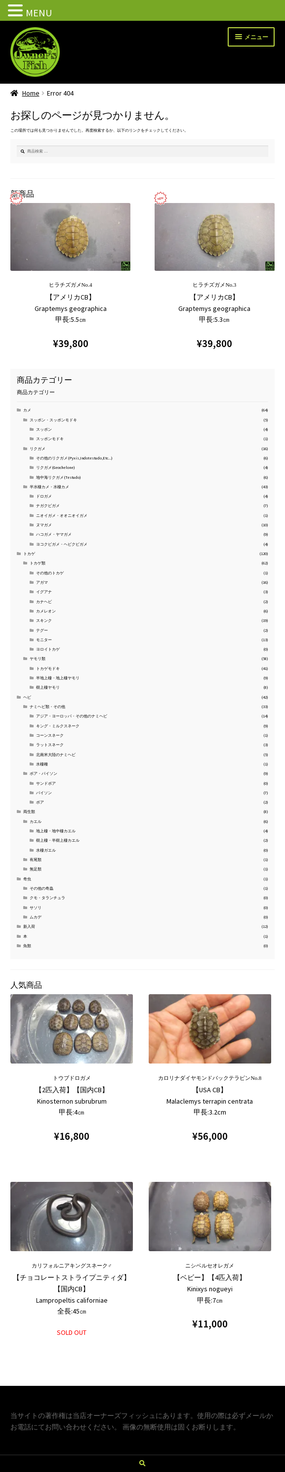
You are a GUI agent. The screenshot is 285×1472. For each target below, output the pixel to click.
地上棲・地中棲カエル (56, 830)
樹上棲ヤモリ (48, 687)
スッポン (44, 429)
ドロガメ (44, 496)
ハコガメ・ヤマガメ (54, 534)
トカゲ (29, 553)
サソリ (35, 907)
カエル (35, 821)
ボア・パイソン (43, 773)
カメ (27, 409)
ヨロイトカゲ (48, 649)
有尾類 (35, 859)
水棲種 (42, 763)
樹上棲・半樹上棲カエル (58, 840)
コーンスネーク (50, 735)
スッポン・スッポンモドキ (53, 419)
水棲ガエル (46, 850)
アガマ (42, 582)
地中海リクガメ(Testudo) (58, 477)
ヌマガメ (44, 524)
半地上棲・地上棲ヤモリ (58, 677)
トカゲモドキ (48, 668)
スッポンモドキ (50, 438)
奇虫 (27, 878)
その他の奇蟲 (41, 888)
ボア (40, 802)
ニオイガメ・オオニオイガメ (61, 515)
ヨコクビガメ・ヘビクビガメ (61, 544)
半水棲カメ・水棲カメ (49, 486)
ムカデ (35, 916)
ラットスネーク (50, 744)
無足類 (35, 868)
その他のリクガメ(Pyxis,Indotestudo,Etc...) (74, 458)
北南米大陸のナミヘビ (56, 754)
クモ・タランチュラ (47, 897)
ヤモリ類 (37, 658)
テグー (42, 630)
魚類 (27, 945)
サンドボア (46, 783)
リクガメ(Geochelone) (55, 467)
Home (31, 93)
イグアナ (44, 591)
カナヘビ (44, 601)
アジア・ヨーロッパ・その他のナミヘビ (71, 715)
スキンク (44, 620)
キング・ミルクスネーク (58, 725)
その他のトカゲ (50, 572)
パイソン (44, 792)
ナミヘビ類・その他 (47, 706)
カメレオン (46, 611)
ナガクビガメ (48, 505)
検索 (142, 1463)
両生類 (29, 811)
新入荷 (29, 926)
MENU (39, 12)
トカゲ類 (37, 562)
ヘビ (27, 697)
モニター (44, 639)
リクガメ (37, 448)
